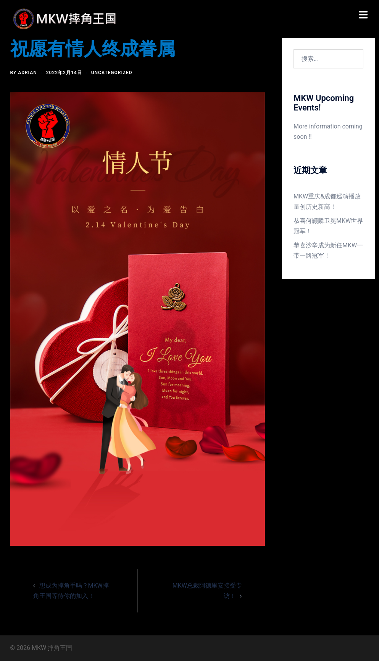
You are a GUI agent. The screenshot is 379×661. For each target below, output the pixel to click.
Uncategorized (111, 72)
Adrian (27, 72)
